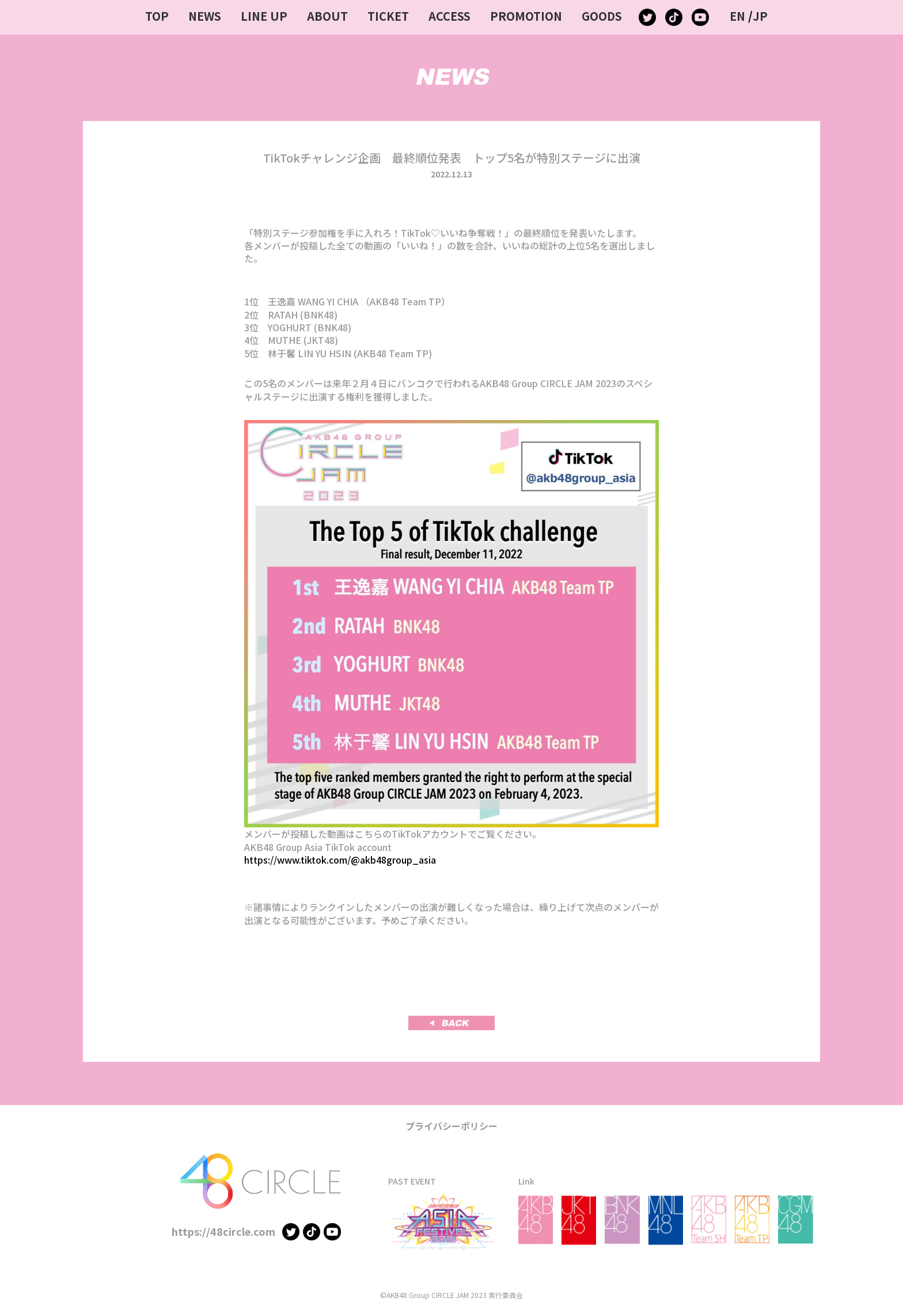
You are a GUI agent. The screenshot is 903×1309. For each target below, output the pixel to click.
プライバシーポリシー (451, 1126)
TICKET (388, 15)
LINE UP (264, 15)
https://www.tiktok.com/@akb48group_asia (340, 860)
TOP (157, 15)
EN (737, 15)
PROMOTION (526, 15)
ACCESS (449, 15)
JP (760, 15)
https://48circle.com (223, 1231)
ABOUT (327, 15)
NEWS (204, 15)
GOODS (602, 15)
